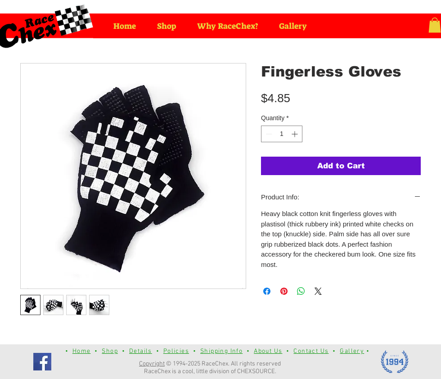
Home (81, 351)
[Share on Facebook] (266, 291)
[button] (434, 25)
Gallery (352, 351)
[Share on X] (318, 291)
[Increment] (295, 134)
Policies (176, 351)
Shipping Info (221, 351)
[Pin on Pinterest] (284, 291)
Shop (110, 351)
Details (140, 351)
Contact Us (310, 351)
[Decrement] (268, 134)
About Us (268, 351)
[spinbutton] (282, 134)
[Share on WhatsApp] (301, 291)
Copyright (152, 364)
